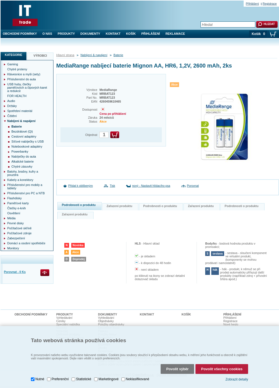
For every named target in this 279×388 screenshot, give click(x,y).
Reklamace (175, 33)
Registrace (270, 3)
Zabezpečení (16, 238)
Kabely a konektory (20, 179)
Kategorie (13, 54)
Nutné (39, 378)
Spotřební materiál (19, 111)
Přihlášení (150, 33)
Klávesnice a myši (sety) (23, 74)
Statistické (83, 378)
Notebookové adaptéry (26, 146)
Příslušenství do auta (21, 79)
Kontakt (113, 33)
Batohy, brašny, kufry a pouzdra (22, 173)
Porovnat (193, 185)
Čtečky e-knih (16, 208)
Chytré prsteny (17, 69)
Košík (131, 33)
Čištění (12, 116)
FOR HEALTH (16, 96)
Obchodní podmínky (20, 33)
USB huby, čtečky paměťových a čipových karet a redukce (27, 88)
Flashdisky (14, 198)
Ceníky (60, 321)
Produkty (66, 33)
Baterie (118, 55)
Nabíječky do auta (23, 156)
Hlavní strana (65, 55)
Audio (11, 101)
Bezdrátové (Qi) (22, 131)
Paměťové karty (18, 203)
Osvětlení (13, 213)
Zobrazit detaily (237, 378)
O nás (47, 33)
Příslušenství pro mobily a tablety (24, 186)
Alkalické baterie (22, 161)
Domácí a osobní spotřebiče (26, 243)
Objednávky (106, 321)
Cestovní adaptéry (23, 136)
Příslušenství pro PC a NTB (26, 193)
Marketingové (109, 378)
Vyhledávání (64, 317)
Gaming (12, 64)
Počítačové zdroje (19, 233)
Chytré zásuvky (21, 166)
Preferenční (60, 378)
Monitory (13, 248)
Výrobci (40, 55)
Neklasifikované (137, 378)
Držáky (12, 106)
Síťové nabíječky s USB (27, 141)
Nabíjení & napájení (93, 55)
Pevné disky (15, 223)
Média (11, 218)
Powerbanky (19, 151)
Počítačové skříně (19, 228)
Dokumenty (90, 33)
